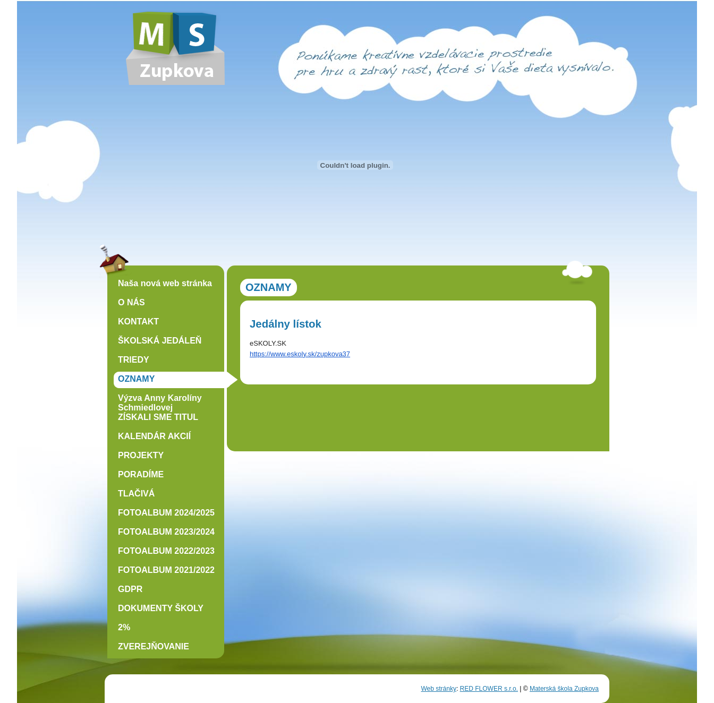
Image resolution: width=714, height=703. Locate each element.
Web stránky (438, 688)
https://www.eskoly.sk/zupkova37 (300, 354)
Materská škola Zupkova (564, 688)
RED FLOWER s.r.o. (489, 688)
